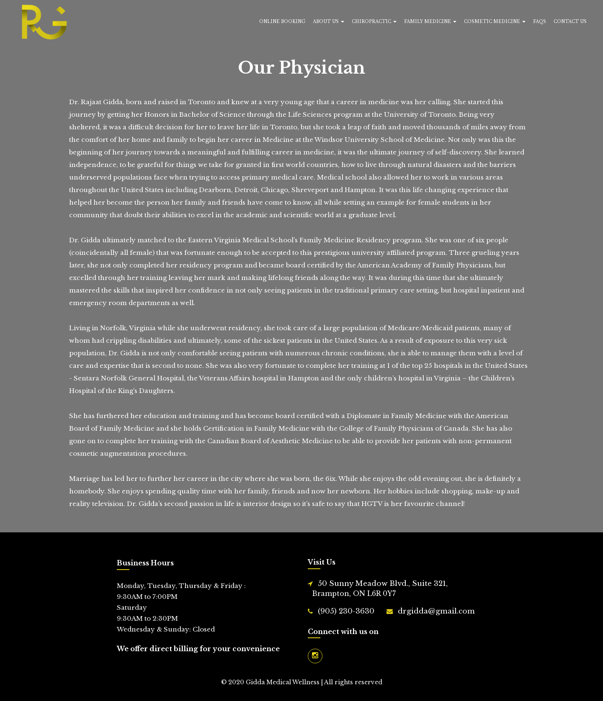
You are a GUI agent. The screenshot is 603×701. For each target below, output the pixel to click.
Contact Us (570, 21)
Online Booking (282, 21)
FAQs (539, 21)
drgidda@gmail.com (436, 611)
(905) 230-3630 (346, 611)
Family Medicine (430, 21)
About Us (328, 21)
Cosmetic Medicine (495, 21)
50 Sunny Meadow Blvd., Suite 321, (380, 589)
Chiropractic (374, 21)
